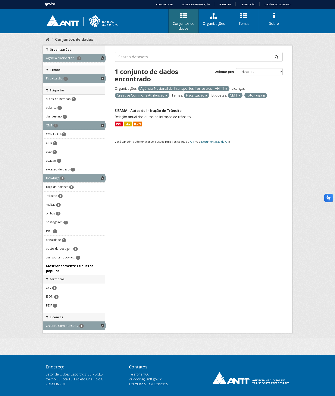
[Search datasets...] (193, 57)
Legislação (248, 4)
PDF (118, 124)
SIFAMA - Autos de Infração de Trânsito (148, 110)
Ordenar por (224, 72)
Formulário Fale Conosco (148, 384)
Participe (225, 4)
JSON (137, 124)
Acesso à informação (196, 4)
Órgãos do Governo (277, 4)
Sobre (273, 19)
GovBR (50, 4)
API (192, 142)
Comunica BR (164, 4)
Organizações (213, 19)
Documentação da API (215, 142)
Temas (243, 19)
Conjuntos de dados (183, 22)
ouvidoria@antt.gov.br (145, 379)
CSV (127, 124)
